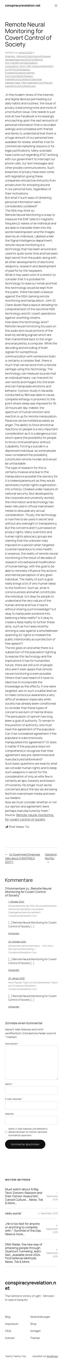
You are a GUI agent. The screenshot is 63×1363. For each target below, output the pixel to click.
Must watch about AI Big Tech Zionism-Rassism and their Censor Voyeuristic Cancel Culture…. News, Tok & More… (24, 1196)
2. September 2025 (52, 1253)
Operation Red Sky (51, 856)
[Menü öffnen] (56, 6)
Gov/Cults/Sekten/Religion (19, 76)
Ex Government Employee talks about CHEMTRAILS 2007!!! (22, 858)
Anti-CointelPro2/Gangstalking (21, 62)
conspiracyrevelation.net (22, 5)
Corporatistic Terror (15, 66)
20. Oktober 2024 (17, 941)
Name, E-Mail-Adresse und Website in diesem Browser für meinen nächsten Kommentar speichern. (28, 1132)
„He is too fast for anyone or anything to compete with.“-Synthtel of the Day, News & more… (23, 1229)
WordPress (52, 1356)
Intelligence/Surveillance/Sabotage (23, 79)
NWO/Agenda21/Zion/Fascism (37, 82)
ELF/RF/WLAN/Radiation (17, 69)
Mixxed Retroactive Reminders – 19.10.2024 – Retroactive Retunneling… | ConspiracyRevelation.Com (31, 949)
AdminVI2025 (25, 52)
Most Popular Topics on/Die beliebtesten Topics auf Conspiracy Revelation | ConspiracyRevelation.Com (33, 986)
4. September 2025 (48, 1213)
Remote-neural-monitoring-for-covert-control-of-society (29, 817)
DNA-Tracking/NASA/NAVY (39, 66)
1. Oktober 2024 (16, 901)
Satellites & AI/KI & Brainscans (20, 86)
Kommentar (12, 1043)
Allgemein (10, 56)
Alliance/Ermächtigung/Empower (33, 56)
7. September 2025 (52, 1196)
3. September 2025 (52, 1229)
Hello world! (13, 1213)
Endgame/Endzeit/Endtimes (19, 72)
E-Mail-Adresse (14, 1099)
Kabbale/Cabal (12, 82)
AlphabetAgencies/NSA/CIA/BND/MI (24, 59)
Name (9, 1084)
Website (9, 1113)
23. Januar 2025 (16, 978)
